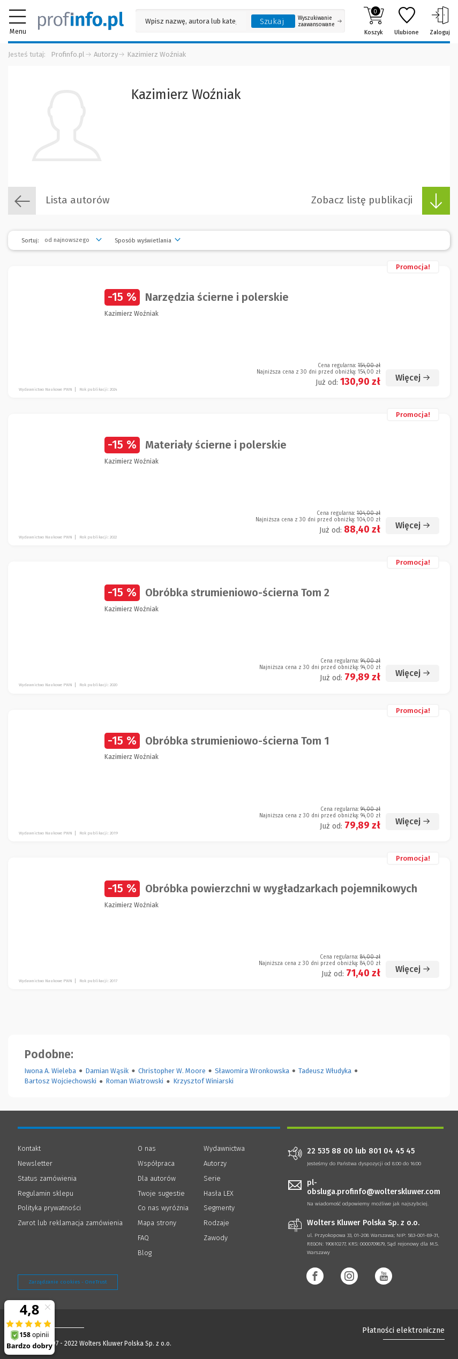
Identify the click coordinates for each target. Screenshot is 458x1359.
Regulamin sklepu (45, 1193)
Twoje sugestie (161, 1193)
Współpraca (156, 1163)
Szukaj (272, 21)
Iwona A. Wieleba (50, 1071)
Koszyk (374, 20)
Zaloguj (440, 20)
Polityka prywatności (49, 1208)
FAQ (143, 1238)
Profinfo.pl (68, 54)
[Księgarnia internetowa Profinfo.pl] (81, 21)
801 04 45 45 (392, 1151)
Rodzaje (216, 1223)
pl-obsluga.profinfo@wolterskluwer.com (373, 1187)
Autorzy (106, 54)
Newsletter (35, 1163)
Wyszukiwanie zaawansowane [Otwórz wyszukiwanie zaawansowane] (320, 21)
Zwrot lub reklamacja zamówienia (70, 1223)
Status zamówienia (47, 1178)
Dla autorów (157, 1178)
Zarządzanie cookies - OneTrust (67, 1282)
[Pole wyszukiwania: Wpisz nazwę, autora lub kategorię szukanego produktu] (191, 21)
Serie (212, 1178)
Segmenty (219, 1208)
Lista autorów (59, 201)
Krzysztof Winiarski (203, 1081)
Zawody (216, 1238)
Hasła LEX (219, 1193)
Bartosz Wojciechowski (60, 1081)
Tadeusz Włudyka (324, 1071)
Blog (145, 1253)
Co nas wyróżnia (163, 1208)
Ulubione (406, 20)
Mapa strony (157, 1223)
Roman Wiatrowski (134, 1081)
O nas (147, 1148)
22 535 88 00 (330, 1151)
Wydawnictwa (224, 1148)
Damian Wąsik (107, 1071)
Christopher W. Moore (172, 1071)
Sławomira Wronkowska (252, 1071)
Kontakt (29, 1148)
